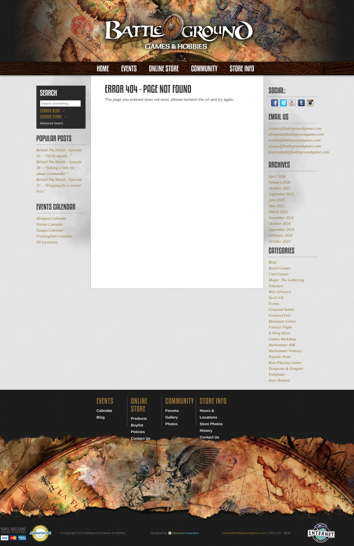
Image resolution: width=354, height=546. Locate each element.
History (206, 431)
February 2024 (280, 236)
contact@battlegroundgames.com (295, 128)
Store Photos (211, 424)
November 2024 (281, 218)
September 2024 (281, 230)
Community (204, 68)
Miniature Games (282, 321)
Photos (171, 424)
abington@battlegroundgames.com (296, 134)
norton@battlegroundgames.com (295, 140)
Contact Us (140, 439)
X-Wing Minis (279, 333)
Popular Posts (280, 357)
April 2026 (277, 176)
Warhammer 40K (282, 345)
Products (139, 419)
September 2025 (281, 194)
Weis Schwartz (280, 292)
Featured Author (282, 310)
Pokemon (276, 286)
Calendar (104, 411)
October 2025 (279, 188)
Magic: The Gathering (286, 280)
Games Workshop (282, 339)
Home (103, 68)
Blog (272, 262)
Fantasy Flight (280, 327)
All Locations (47, 242)
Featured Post (280, 315)
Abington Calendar (51, 219)
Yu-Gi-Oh (276, 298)
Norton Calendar (49, 224)
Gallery (171, 417)
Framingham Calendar (54, 236)
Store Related (279, 380)
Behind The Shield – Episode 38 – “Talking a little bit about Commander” (59, 168)
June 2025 (277, 200)
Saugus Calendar (50, 230)
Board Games (279, 268)
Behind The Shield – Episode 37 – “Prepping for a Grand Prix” (59, 186)
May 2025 (276, 206)
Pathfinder (277, 375)
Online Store (164, 68)
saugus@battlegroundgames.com (295, 146)
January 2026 (279, 182)
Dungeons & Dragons (286, 369)
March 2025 (278, 212)
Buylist (137, 425)
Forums (172, 411)
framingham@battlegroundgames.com (299, 152)
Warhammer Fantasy (285, 351)
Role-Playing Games (285, 363)
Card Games (279, 274)
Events (129, 68)
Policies (138, 432)
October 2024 (279, 224)
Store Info (242, 68)
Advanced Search (51, 123)
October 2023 (279, 241)
